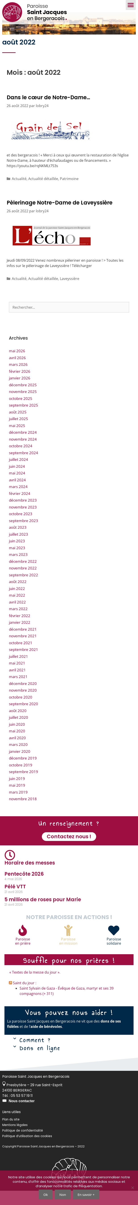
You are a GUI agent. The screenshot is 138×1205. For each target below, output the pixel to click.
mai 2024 (17, 487)
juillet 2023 (18, 548)
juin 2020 (17, 738)
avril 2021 (17, 684)
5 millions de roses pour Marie (42, 913)
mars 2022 (18, 623)
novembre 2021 (23, 650)
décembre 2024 (23, 446)
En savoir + (86, 1194)
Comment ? (35, 1054)
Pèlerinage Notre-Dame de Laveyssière (59, 217)
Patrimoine (69, 192)
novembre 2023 (23, 521)
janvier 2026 (19, 392)
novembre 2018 (23, 813)
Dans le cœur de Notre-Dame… (48, 111)
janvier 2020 (19, 765)
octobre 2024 (20, 460)
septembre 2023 (23, 534)
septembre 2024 (23, 467)
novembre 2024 (23, 453)
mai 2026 (17, 365)
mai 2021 (17, 677)
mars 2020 (18, 758)
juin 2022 (17, 602)
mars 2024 (18, 501)
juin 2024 (17, 480)
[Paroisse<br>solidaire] (113, 944)
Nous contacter (21, 1115)
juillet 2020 (18, 731)
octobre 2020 (20, 711)
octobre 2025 (20, 412)
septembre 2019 (23, 786)
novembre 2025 (23, 406)
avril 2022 (17, 616)
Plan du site (11, 1134)
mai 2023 (17, 562)
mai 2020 (17, 745)
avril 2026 (17, 372)
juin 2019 (17, 792)
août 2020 (17, 724)
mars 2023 (18, 568)
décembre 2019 (23, 772)
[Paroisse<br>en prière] (22, 944)
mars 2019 (18, 806)
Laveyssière (69, 292)
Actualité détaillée (43, 192)
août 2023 (17, 541)
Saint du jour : (24, 997)
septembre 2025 (23, 419)
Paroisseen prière (22, 955)
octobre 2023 (20, 528)
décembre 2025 (23, 399)
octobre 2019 (20, 779)
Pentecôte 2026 (24, 888)
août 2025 (17, 426)
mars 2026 (18, 378)
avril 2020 (17, 752)
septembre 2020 (23, 718)
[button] (131, 5)
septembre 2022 (23, 589)
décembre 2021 (23, 643)
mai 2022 (17, 609)
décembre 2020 (23, 697)
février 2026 (19, 385)
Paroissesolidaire (114, 955)
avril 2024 (17, 494)
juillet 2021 (18, 670)
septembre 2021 (23, 663)
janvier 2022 (19, 636)
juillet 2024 (18, 473)
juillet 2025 (18, 433)
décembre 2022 (23, 575)
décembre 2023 (23, 514)
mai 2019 (17, 799)
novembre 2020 (23, 704)
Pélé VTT (15, 901)
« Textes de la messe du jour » (34, 986)
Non (62, 1194)
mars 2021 (18, 691)
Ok (45, 1194)
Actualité (19, 192)
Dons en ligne (40, 1062)
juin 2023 (17, 555)
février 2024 (19, 507)
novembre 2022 (23, 582)
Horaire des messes (29, 877)
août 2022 (17, 596)
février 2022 (19, 629)
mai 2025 (17, 439)
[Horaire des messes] (9, 869)
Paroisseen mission (68, 955)
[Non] (132, 1187)
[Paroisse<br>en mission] (68, 944)
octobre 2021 (20, 657)
